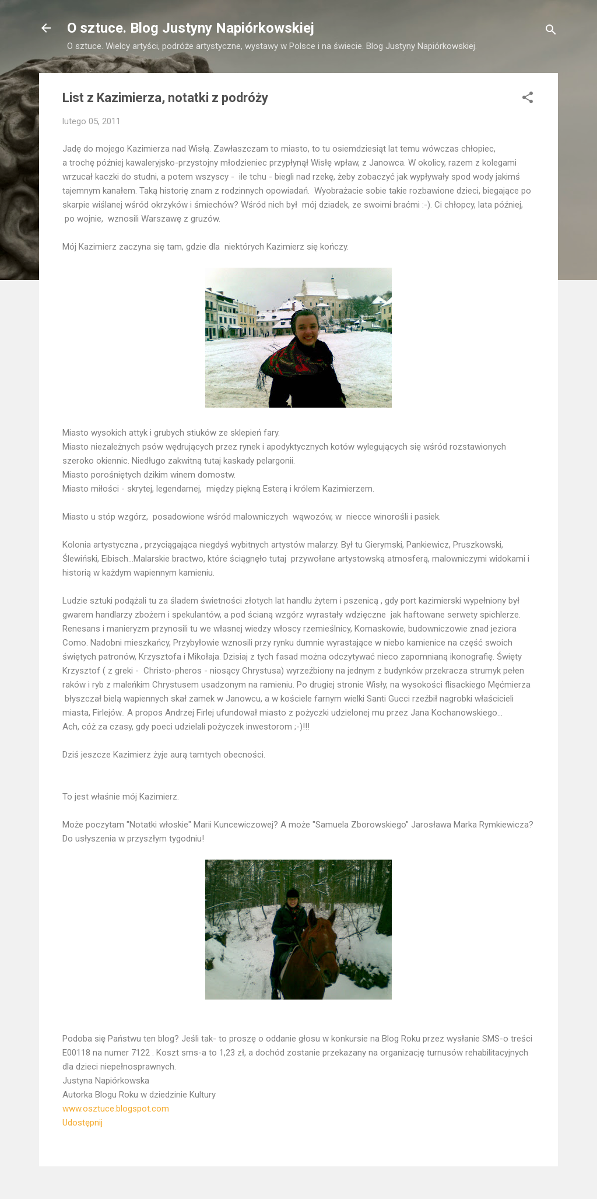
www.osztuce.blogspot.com (115, 1108)
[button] (528, 99)
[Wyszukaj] (551, 32)
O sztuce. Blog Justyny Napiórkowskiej (190, 28)
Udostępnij (82, 1122)
